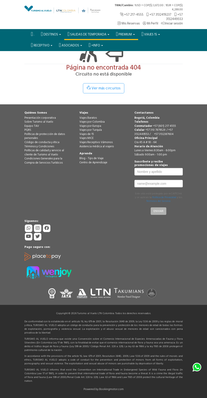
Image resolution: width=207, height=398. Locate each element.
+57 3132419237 (158, 14)
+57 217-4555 (131, 14)
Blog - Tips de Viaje (91, 158)
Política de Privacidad (164, 197)
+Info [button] (96, 45)
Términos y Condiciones (39, 146)
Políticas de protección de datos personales (44, 136)
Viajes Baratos (88, 117)
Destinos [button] (51, 34)
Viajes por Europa (90, 125)
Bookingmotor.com (111, 389)
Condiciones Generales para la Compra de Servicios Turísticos (43, 160)
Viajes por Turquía (90, 129)
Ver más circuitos (104, 88)
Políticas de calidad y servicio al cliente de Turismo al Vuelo (44, 152)
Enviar (158, 211)
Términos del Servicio (158, 201)
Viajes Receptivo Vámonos (96, 142)
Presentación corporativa (40, 117)
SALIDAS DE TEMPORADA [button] (88, 34)
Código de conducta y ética (41, 142)
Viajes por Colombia (92, 121)
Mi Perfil (150, 23)
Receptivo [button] (41, 45)
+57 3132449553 (174, 17)
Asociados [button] (70, 45)
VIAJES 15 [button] (150, 34)
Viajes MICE (86, 138)
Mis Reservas (128, 23)
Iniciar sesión (172, 23)
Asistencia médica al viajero (96, 146)
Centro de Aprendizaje (93, 162)
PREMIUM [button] (125, 34)
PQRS (27, 129)
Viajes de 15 (86, 134)
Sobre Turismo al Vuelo (38, 121)
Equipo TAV (31, 125)
